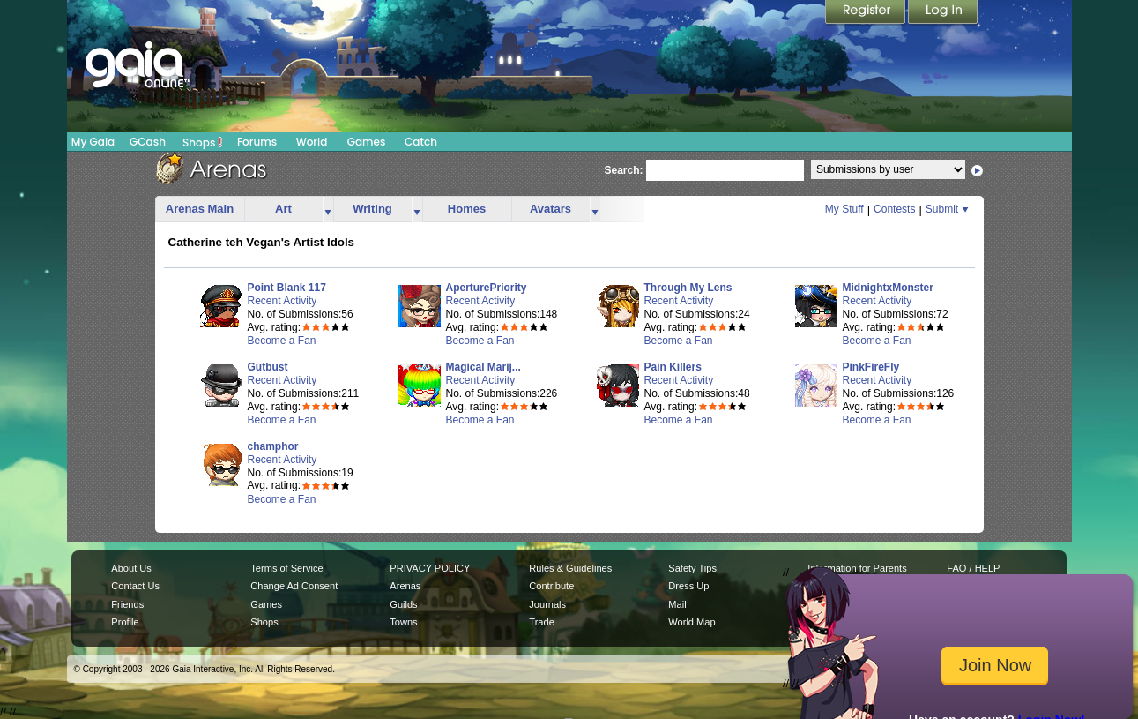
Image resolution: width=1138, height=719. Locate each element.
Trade (541, 622)
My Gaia (93, 141)
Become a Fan (282, 340)
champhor (273, 446)
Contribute (551, 585)
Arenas (405, 585)
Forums (257, 141)
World (312, 141)
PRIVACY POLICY (430, 568)
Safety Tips (692, 568)
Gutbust (268, 367)
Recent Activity (282, 301)
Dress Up (688, 585)
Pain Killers (673, 367)
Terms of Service (286, 568)
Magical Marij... (483, 367)
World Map (691, 622)
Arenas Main (200, 208)
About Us (131, 568)
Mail (677, 604)
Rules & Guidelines (570, 568)
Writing (372, 208)
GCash (148, 141)
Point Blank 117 (287, 287)
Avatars (550, 208)
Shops (202, 142)
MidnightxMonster (888, 287)
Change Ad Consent (294, 585)
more (328, 209)
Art (283, 208)
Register (866, 13)
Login (943, 13)
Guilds (403, 604)
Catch (421, 141)
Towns (403, 622)
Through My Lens (688, 287)
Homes (467, 208)
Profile (124, 622)
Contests (894, 209)
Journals (547, 604)
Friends (127, 604)
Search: (624, 170)
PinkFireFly (871, 367)
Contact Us (135, 585)
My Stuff (844, 209)
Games (366, 141)
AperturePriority (486, 287)
